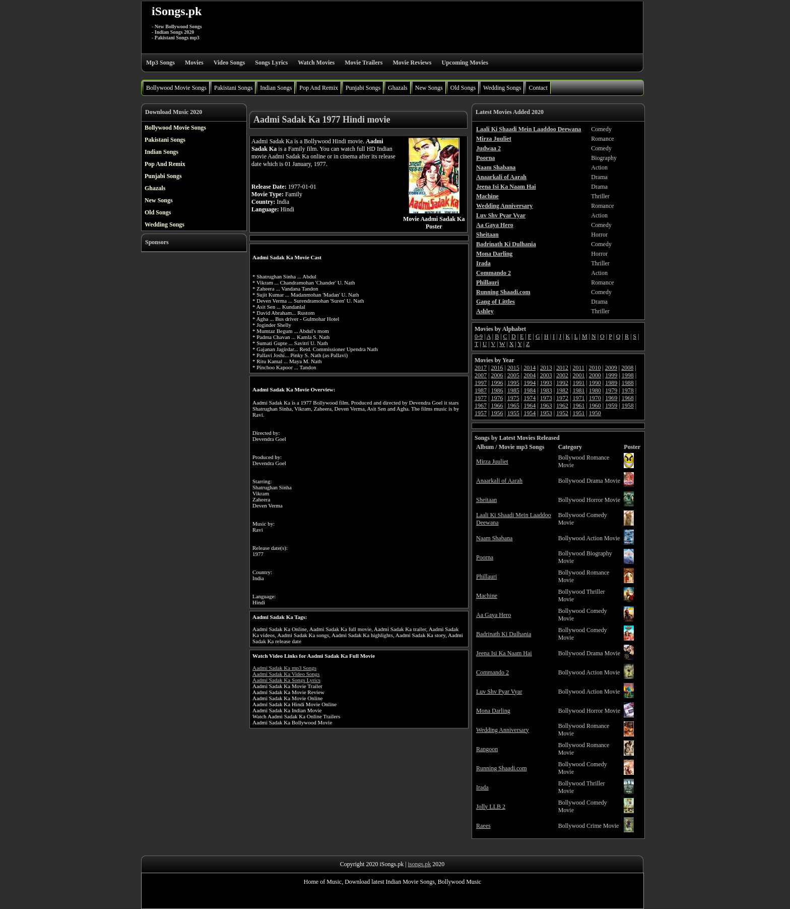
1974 (529, 398)
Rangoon (487, 749)
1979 (611, 390)
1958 (628, 405)
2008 (627, 367)
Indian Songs (276, 87)
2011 (578, 367)
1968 (628, 398)
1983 (546, 390)
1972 (562, 398)
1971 (578, 398)
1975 (513, 398)
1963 (546, 405)
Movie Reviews (411, 62)
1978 (628, 390)
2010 (594, 367)
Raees (483, 825)
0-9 (479, 336)
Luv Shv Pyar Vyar (499, 691)
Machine (486, 595)
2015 (513, 367)
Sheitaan (486, 499)
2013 (546, 367)
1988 (628, 382)
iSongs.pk (177, 11)
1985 (513, 390)
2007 (481, 375)
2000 (595, 375)
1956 (497, 413)
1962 (562, 405)
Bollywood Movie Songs (176, 87)
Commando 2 (492, 672)
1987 (481, 390)
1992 (562, 382)
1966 (497, 405)
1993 (546, 382)
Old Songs (463, 87)
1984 (529, 390)
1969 (611, 398)
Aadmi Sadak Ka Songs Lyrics (286, 680)
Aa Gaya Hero (493, 614)
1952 (562, 413)
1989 (611, 382)
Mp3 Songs (160, 62)
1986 (497, 390)
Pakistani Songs (233, 87)
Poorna (484, 557)
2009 (611, 367)
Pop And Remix (318, 87)
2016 (497, 367)
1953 (546, 413)
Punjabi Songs (363, 87)
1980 (595, 390)
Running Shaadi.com (501, 768)
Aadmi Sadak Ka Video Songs (286, 674)
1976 (497, 398)
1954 (529, 413)
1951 (578, 413)
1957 (481, 413)
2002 (562, 375)
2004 (529, 375)
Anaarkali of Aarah (499, 480)
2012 (562, 367)
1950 (595, 413)
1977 (481, 398)
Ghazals (398, 87)
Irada (482, 787)
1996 (497, 382)
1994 (529, 382)
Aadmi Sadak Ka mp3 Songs (284, 668)
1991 (578, 382)
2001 (578, 375)
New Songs (429, 87)
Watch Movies (316, 62)
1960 (595, 405)
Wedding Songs (502, 87)
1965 (513, 405)
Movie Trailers (363, 62)
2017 (481, 367)
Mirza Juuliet (492, 461)
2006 (497, 375)
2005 (513, 375)
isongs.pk (419, 864)
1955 (513, 413)
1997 (481, 382)
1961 (578, 405)
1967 (481, 405)
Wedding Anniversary (502, 729)
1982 (562, 390)
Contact (538, 87)
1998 (628, 375)
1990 (595, 382)
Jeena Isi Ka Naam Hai (504, 653)
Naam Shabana (494, 538)
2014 (529, 367)
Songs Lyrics (271, 62)
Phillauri (486, 576)
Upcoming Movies (464, 62)
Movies (194, 62)
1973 (546, 398)
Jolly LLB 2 (490, 806)
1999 (611, 375)
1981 (578, 390)
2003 (546, 375)
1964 (529, 405)
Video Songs (229, 62)
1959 (611, 405)
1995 (513, 382)
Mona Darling (493, 710)
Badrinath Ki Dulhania (503, 634)
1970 (595, 398)
